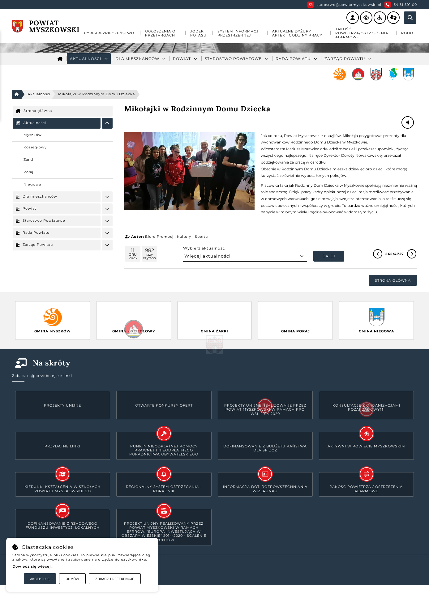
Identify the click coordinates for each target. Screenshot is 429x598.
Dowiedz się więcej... (33, 566)
